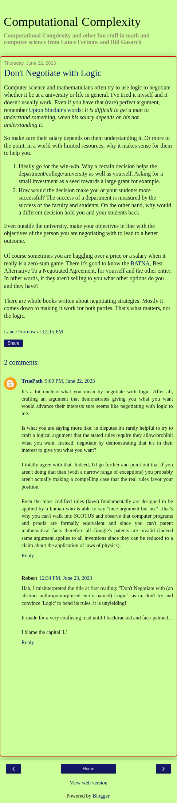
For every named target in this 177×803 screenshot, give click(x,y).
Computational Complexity (72, 21)
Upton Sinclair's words (55, 110)
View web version (88, 783)
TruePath (32, 381)
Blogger (101, 796)
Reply (27, 555)
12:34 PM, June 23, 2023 (65, 578)
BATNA (140, 263)
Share (13, 343)
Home (88, 768)
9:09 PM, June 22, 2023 (70, 381)
